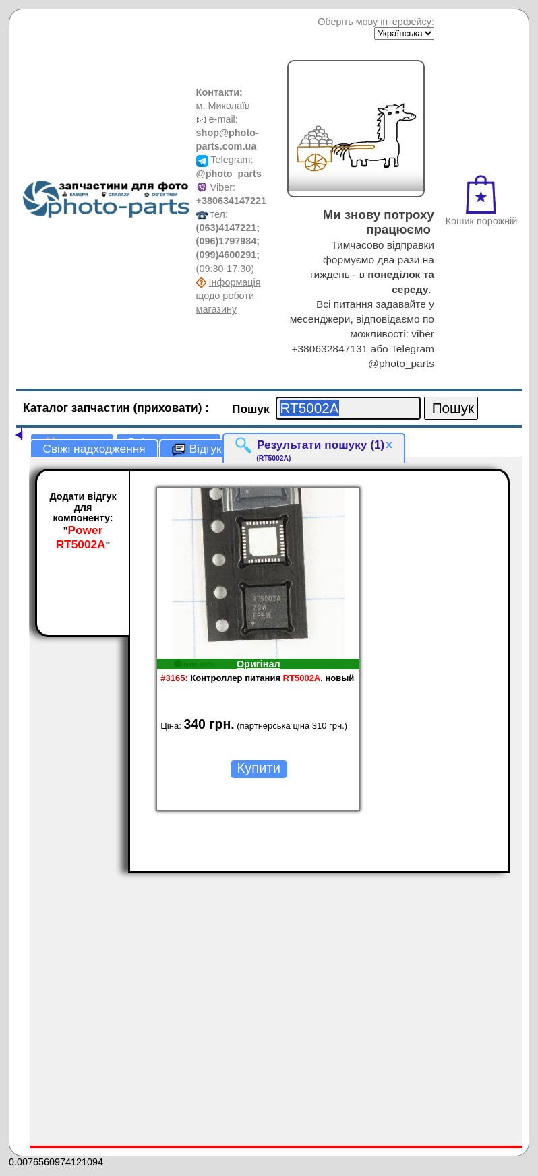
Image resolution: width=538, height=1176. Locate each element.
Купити (258, 767)
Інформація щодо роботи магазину (228, 296)
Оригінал (258, 664)
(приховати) (169, 407)
